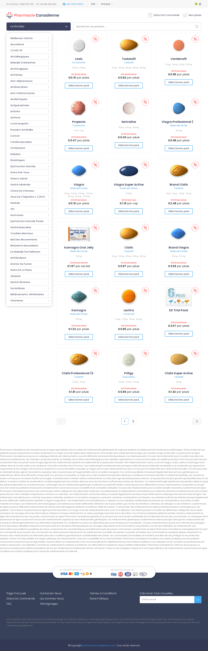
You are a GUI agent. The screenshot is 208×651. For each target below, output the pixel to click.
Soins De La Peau (21, 270)
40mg (75, 67)
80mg (143, 67)
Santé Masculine (20, 227)
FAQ (8, 604)
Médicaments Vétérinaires (27, 294)
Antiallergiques (19, 56)
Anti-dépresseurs (21, 81)
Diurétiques (17, 160)
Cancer (15, 135)
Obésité (15, 276)
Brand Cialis (179, 184)
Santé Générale (20, 184)
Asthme (15, 117)
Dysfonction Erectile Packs (27, 221)
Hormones (16, 215)
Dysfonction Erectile (23, 166)
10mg (114, 67)
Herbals (15, 203)
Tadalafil (129, 59)
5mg (81, 130)
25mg (121, 127)
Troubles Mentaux (21, 233)
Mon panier (192, 15)
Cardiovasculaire (21, 142)
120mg (89, 193)
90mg (136, 382)
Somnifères (17, 288)
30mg (121, 382)
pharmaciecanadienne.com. (99, 645)
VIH (12, 209)
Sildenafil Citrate (179, 125)
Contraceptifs (19, 123)
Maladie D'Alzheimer (23, 62)
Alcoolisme (17, 44)
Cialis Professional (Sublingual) (86, 373)
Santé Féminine (20, 282)
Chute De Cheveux (22, 190)
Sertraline (128, 122)
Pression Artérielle (21, 129)
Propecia (78, 122)
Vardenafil (179, 59)
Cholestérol (17, 148)
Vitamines (16, 300)
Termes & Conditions (103, 593)
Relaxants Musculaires (24, 245)
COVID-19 (16, 50)
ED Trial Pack (178, 310)
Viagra (79, 184)
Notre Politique (99, 598)
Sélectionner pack (78, 85)
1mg (76, 130)
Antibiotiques (18, 99)
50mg (128, 127)
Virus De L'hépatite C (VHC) (27, 196)
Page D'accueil (16, 593)
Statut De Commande (164, 15)
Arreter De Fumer (21, 264)
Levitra (129, 310)
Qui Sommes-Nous (52, 598)
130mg (71, 196)
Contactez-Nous (50, 593)
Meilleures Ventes (21, 38)
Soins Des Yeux (19, 172)
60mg (135, 67)
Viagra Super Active (129, 184)
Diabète (15, 154)
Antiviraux (16, 74)
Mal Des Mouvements (23, 239)
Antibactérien (19, 87)
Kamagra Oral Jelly (79, 247)
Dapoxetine (129, 376)
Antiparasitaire (19, 105)
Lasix (79, 59)
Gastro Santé (19, 178)
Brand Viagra (179, 247)
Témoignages (49, 604)
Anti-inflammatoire (22, 93)
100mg (82, 67)
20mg (121, 67)
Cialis (128, 247)
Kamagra (79, 310)
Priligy (128, 373)
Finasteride (79, 125)
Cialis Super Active (179, 373)
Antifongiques (19, 68)
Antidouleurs (18, 257)
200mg (86, 196)
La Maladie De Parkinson (25, 251)
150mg (78, 196)
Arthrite (15, 111)
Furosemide (78, 62)
